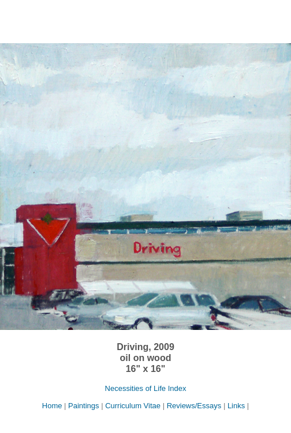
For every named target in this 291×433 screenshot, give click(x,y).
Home (53, 405)
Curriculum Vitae (133, 405)
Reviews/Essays (194, 405)
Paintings (83, 405)
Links (236, 405)
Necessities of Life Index (145, 388)
